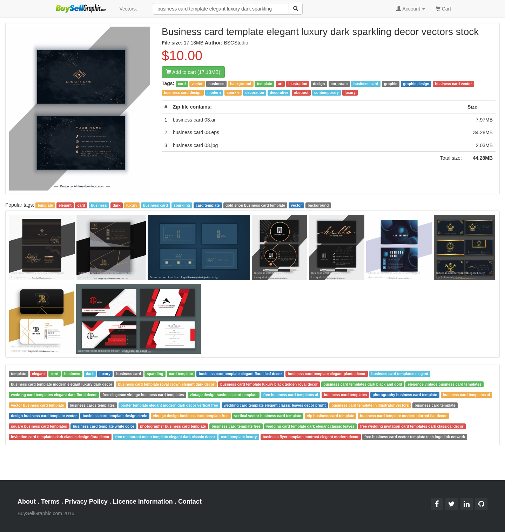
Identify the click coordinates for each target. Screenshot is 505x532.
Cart (443, 8)
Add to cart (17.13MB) (193, 72)
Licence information (143, 501)
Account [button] (410, 9)
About (27, 501)
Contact (190, 501)
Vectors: (128, 9)
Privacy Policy (86, 501)
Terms (50, 501)
